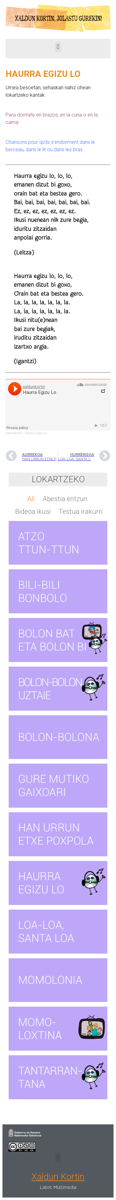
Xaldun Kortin (58, 1176)
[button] (58, 47)
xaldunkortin (14, 433)
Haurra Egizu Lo (36, 433)
